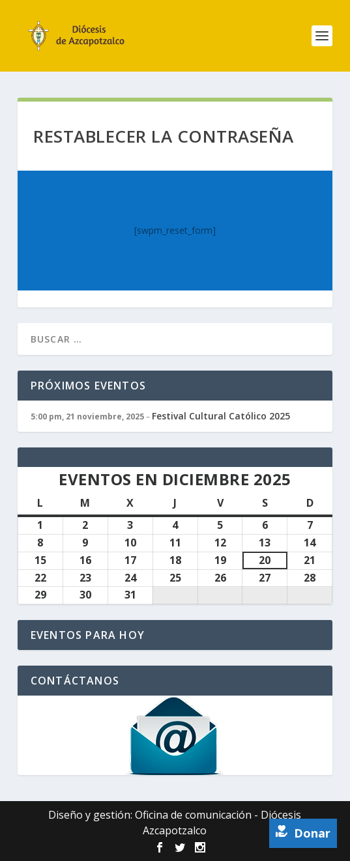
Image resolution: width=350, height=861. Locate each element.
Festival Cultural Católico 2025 (221, 416)
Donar (303, 833)
